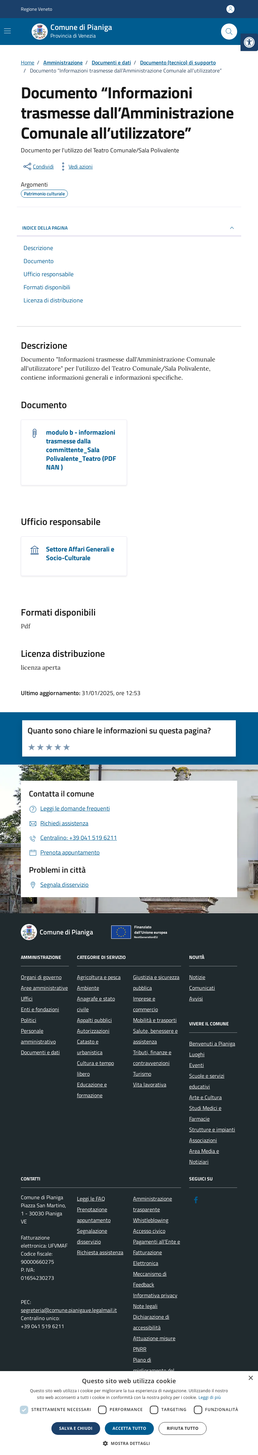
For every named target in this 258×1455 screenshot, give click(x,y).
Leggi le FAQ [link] (91, 1199)
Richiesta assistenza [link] (100, 1252)
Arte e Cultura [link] (205, 1097)
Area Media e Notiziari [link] (204, 1156)
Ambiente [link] (88, 988)
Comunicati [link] (202, 988)
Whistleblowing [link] (150, 1220)
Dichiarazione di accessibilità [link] (151, 1322)
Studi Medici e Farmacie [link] (205, 1113)
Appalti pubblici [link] (94, 1020)
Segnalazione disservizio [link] (92, 1236)
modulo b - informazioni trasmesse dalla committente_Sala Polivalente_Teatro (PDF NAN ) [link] (81, 450)
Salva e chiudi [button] (75, 1428)
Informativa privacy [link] (155, 1295)
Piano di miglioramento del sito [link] (153, 1370)
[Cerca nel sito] (229, 31)
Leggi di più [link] (210, 1397)
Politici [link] (28, 1020)
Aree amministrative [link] (44, 988)
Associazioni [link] (203, 1140)
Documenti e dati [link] (40, 1052)
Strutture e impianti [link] (212, 1129)
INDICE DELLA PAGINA (129, 228)
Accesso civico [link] (149, 1231)
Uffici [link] (27, 999)
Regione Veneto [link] (36, 8)
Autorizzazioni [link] (93, 1031)
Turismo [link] (142, 1074)
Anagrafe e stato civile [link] (96, 1004)
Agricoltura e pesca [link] (99, 977)
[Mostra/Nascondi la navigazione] (7, 31)
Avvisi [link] (196, 999)
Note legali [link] (145, 1306)
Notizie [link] (197, 977)
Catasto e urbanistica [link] (89, 1046)
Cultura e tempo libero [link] (95, 1068)
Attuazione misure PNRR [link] (154, 1343)
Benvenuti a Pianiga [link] (212, 1043)
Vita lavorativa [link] (149, 1084)
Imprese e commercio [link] (145, 1004)
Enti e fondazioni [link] (40, 1009)
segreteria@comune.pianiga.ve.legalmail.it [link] (69, 1310)
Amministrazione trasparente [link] (152, 1204)
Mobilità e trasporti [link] (155, 1020)
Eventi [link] (196, 1065)
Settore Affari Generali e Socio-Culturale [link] (80, 553)
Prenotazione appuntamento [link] (94, 1214)
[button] (129, 1443)
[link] (249, 42)
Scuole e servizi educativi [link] (206, 1081)
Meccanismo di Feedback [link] (150, 1279)
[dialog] (129, 1413)
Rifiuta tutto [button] (183, 1428)
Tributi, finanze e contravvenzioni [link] (152, 1057)
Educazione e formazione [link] (92, 1089)
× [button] (250, 1378)
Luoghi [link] (197, 1054)
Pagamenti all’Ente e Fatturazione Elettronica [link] (156, 1252)
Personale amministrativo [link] (38, 1036)
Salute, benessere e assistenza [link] (155, 1036)
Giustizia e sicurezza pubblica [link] (156, 982)
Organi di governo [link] (41, 977)
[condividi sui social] (38, 166)
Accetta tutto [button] (129, 1428)
